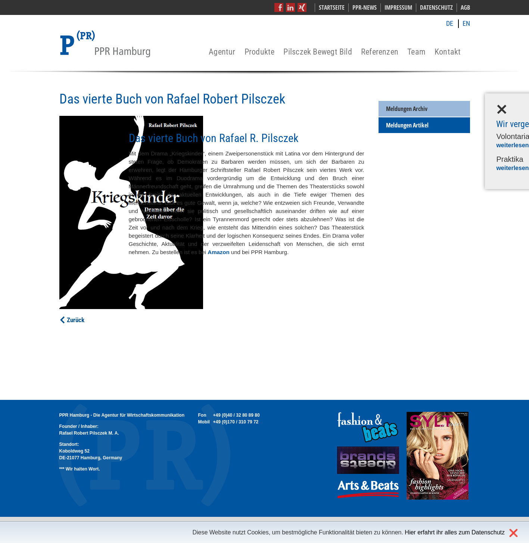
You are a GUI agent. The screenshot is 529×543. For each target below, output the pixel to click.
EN (466, 23)
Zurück (75, 320)
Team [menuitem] (416, 52)
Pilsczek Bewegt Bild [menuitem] (317, 52)
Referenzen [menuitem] (379, 52)
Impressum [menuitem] (398, 7)
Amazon (218, 252)
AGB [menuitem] (465, 7)
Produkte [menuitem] (260, 52)
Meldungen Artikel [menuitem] (407, 125)
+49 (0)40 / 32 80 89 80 (236, 415)
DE (449, 23)
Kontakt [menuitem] (448, 52)
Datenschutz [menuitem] (436, 7)
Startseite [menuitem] (332, 7)
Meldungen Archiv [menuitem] (406, 109)
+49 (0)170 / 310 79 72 (236, 422)
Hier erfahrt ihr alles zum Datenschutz (455, 532)
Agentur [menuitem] (222, 52)
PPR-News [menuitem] (364, 7)
